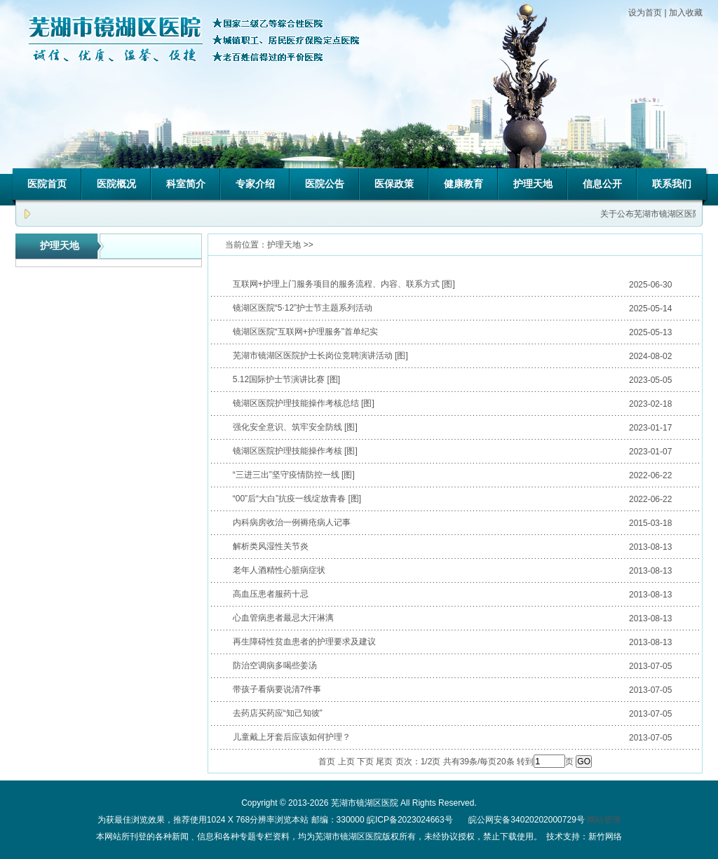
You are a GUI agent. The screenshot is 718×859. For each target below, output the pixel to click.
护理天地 (533, 183)
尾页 (384, 761)
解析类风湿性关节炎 (271, 546)
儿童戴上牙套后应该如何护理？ (292, 737)
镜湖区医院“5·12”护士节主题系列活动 (302, 308)
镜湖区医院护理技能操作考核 (287, 451)
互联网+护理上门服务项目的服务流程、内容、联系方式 (336, 284)
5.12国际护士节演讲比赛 (279, 379)
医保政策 (394, 183)
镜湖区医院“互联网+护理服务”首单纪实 (305, 332)
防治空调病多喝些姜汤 (275, 665)
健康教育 (463, 183)
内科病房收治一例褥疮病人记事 (292, 522)
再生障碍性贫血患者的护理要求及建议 (304, 642)
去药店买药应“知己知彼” (278, 713)
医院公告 (324, 183)
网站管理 (604, 820)
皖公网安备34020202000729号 (525, 820)
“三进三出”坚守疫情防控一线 (286, 475)
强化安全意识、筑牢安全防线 (287, 427)
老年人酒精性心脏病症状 (279, 570)
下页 (365, 761)
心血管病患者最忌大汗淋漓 (283, 618)
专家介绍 (255, 183)
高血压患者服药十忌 (271, 594)
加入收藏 (686, 13)
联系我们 (671, 183)
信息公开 (602, 183)
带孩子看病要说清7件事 (277, 689)
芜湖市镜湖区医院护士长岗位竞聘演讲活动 (313, 355)
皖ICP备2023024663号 (410, 820)
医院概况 (116, 183)
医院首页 (47, 183)
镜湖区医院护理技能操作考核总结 (296, 403)
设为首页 (645, 13)
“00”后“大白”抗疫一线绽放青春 (289, 498)
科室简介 (185, 183)
